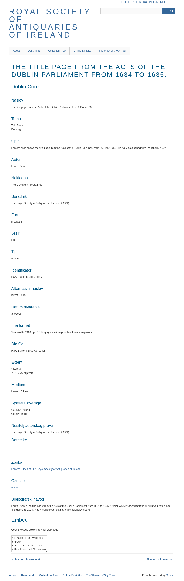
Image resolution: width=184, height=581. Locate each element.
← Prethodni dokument (25, 559)
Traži (172, 11)
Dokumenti (34, 50)
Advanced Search (165, 11)
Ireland (15, 487)
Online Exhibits (82, 50)
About (16, 50)
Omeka (170, 575)
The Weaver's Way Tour (112, 50)
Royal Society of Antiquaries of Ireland (50, 23)
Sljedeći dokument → (159, 559)
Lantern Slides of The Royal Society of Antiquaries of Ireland (46, 469)
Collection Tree (57, 50)
